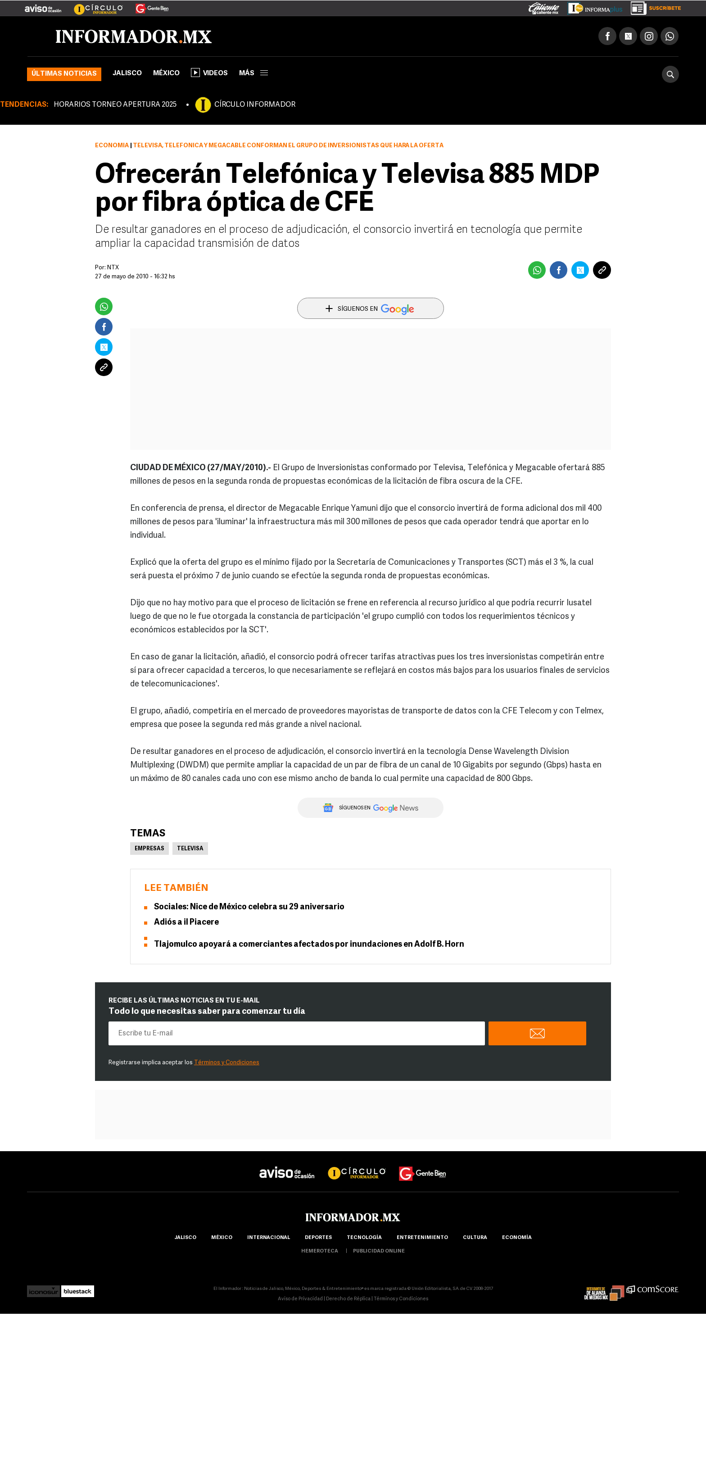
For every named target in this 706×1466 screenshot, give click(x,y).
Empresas (149, 849)
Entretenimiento (422, 1237)
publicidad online (379, 1251)
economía (517, 1237)
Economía (112, 146)
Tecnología (364, 1237)
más (253, 73)
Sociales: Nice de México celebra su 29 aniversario (249, 907)
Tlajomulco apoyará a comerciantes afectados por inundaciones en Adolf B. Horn (309, 944)
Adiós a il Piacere (186, 922)
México (166, 73)
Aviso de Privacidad (300, 1299)
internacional (268, 1237)
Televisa (190, 849)
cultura (475, 1237)
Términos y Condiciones (226, 1063)
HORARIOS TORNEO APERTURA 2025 (115, 105)
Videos (209, 72)
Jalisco (127, 73)
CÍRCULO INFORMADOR (254, 105)
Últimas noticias (64, 74)
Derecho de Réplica (348, 1299)
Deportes (318, 1237)
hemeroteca (319, 1251)
